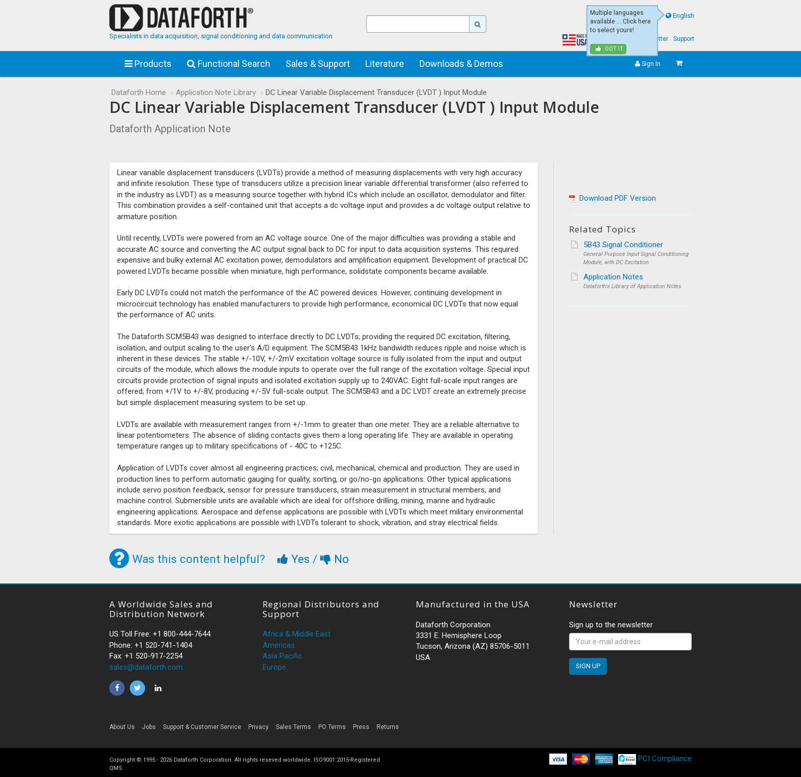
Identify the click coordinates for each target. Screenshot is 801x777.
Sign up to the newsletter (611, 624)
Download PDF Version (617, 198)
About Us (122, 727)
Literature (384, 63)
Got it (609, 48)
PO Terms (332, 727)
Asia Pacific (282, 656)
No (334, 559)
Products (148, 63)
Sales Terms (293, 727)
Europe (274, 667)
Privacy (258, 727)
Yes (295, 559)
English (683, 15)
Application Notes (613, 276)
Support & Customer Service (202, 727)
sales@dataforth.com (146, 667)
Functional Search (228, 63)
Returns (387, 727)
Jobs (149, 727)
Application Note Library (216, 92)
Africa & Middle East (297, 634)
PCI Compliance (655, 758)
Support (683, 38)
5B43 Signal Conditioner (623, 244)
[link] (599, 729)
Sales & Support (318, 63)
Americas (279, 645)
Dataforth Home (138, 92)
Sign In (648, 63)
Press (361, 727)
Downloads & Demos (461, 63)
